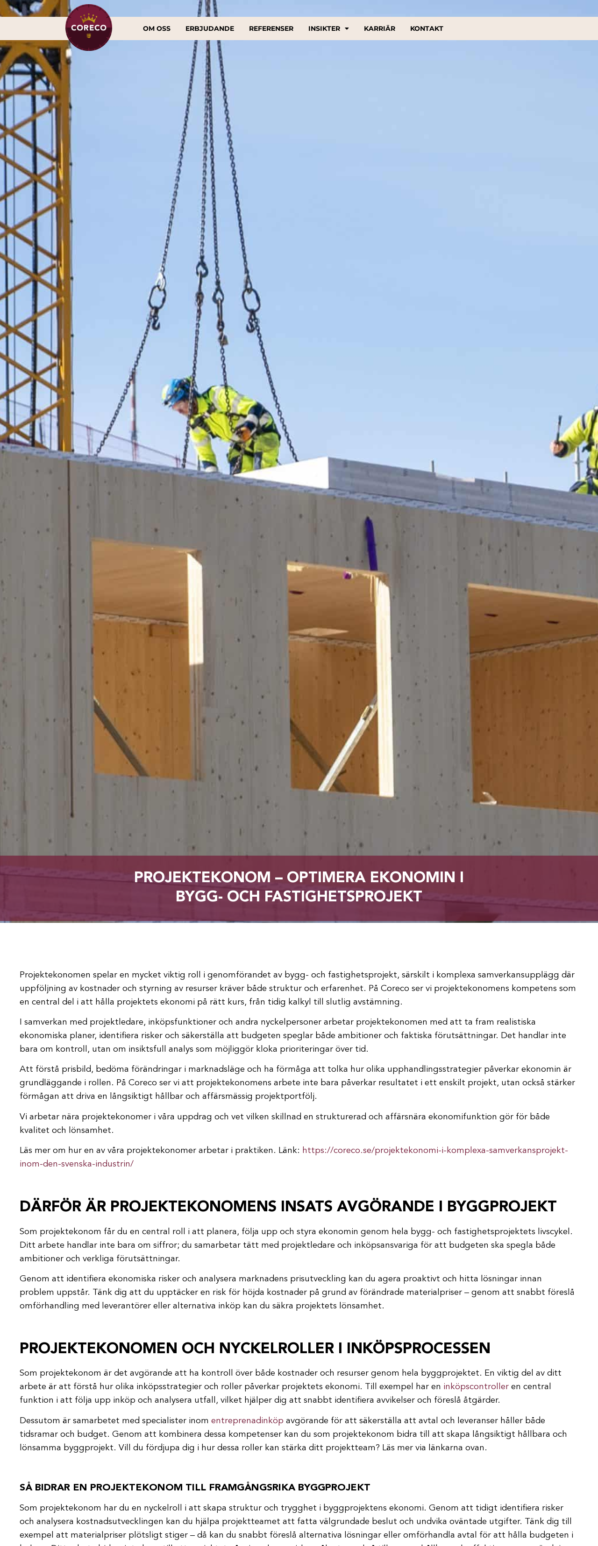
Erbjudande (209, 28)
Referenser (271, 28)
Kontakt (426, 28)
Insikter (328, 28)
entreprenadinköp (247, 1421)
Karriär (379, 28)
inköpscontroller (476, 1387)
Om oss (157, 28)
